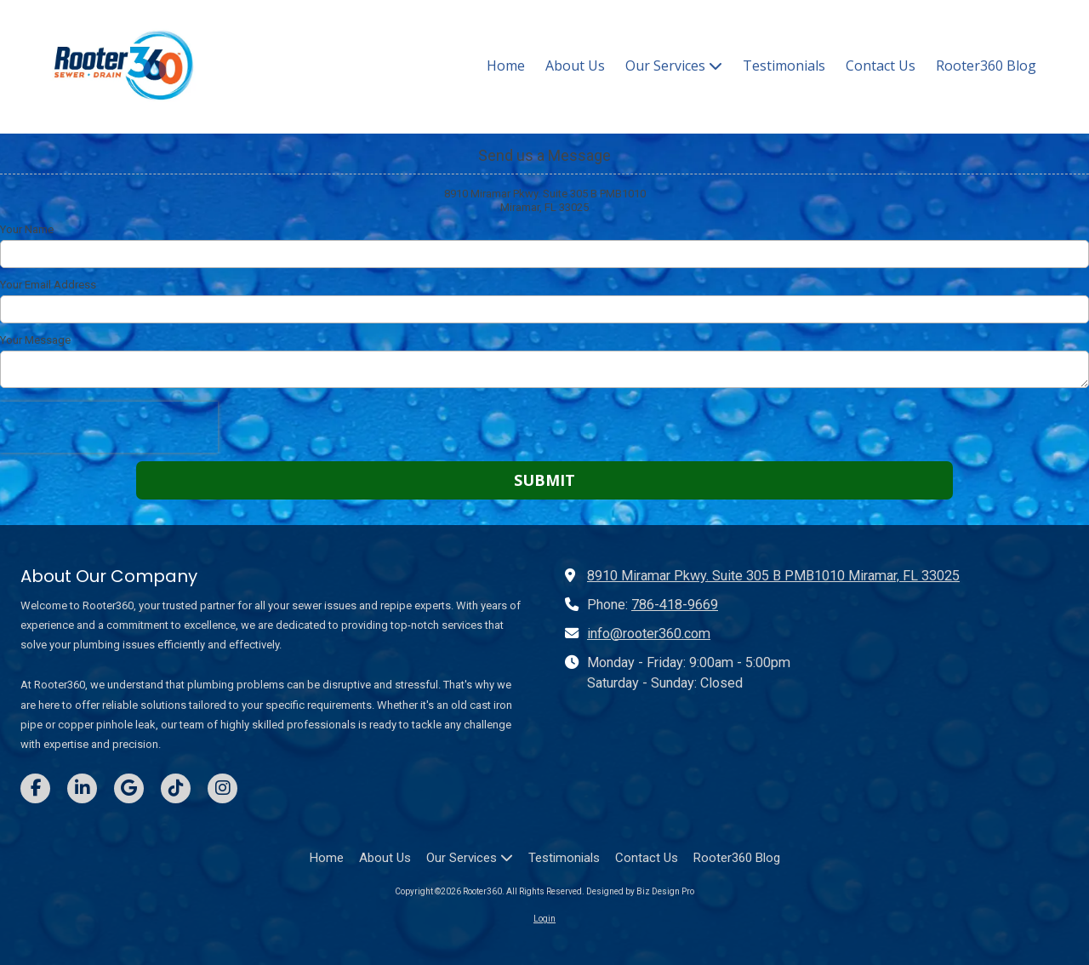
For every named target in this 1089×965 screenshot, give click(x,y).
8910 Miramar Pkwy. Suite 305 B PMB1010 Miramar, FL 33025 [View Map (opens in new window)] (773, 576)
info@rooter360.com (648, 633)
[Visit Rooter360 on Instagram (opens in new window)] (222, 788)
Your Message (35, 340)
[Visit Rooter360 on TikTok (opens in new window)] (176, 788)
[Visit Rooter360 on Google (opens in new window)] (129, 788)
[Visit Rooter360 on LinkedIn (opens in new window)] (82, 788)
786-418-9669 (674, 605)
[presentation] (109, 427)
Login (544, 918)
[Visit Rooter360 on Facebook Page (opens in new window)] (35, 788)
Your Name (27, 229)
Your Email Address (48, 284)
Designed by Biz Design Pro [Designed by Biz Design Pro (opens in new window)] (640, 891)
